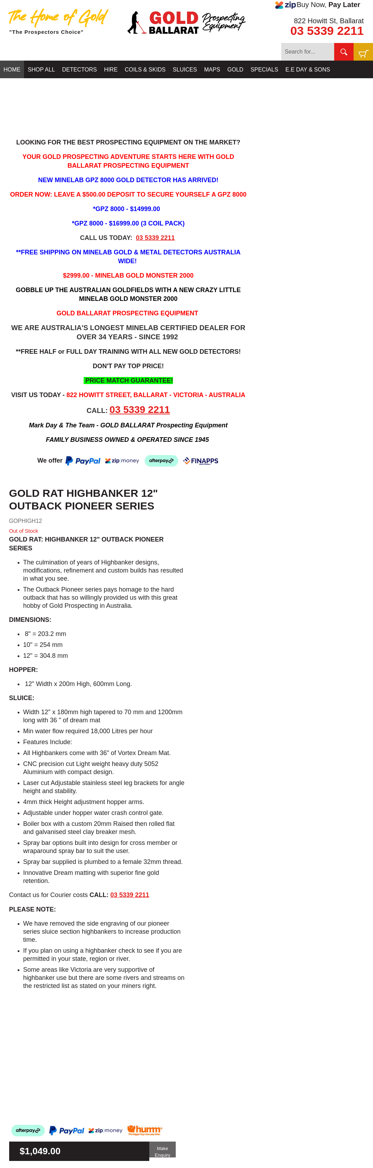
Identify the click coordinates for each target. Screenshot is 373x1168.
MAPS (212, 70)
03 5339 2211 (327, 30)
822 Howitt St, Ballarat (329, 21)
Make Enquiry (162, 1151)
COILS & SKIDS (145, 70)
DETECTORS (79, 70)
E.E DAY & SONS (307, 70)
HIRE (111, 70)
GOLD (235, 70)
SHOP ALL (41, 70)
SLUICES (185, 70)
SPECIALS (264, 70)
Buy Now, (317, 5)
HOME (12, 70)
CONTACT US (22, 87)
